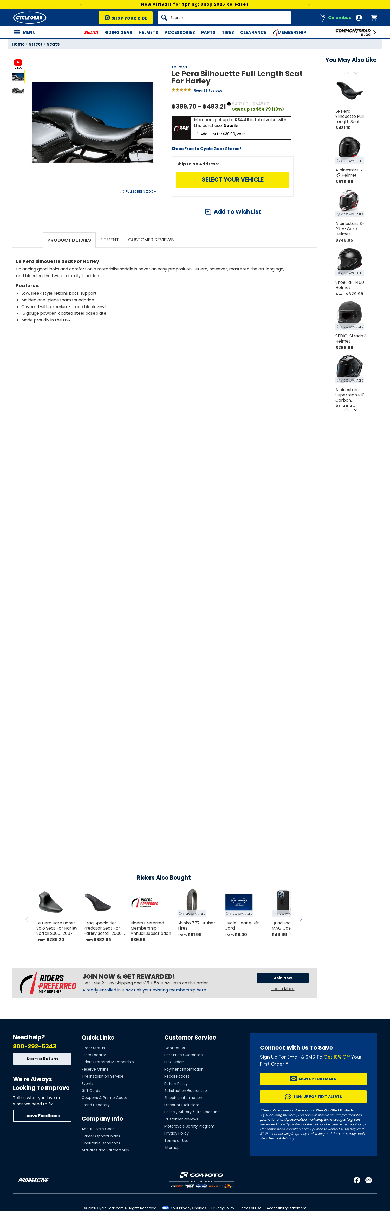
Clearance (253, 32)
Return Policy (176, 1110)
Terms (273, 1165)
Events (88, 1110)
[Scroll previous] (346, 73)
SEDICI (91, 32)
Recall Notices (177, 1103)
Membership (289, 32)
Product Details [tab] (69, 267)
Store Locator (94, 1082)
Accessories (180, 32)
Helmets (148, 32)
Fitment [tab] (109, 267)
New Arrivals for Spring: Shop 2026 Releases (195, 4)
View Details (92, 247)
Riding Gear (118, 32)
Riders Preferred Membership (108, 1089)
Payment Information (184, 1096)
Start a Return (42, 1086)
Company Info (102, 1146)
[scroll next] (300, 947)
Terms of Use (176, 1167)
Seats (53, 44)
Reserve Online (95, 1096)
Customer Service (190, 1065)
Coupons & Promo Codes (105, 1125)
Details (231, 125)
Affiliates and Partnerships (105, 1177)
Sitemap (172, 1174)
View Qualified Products (334, 1137)
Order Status (93, 1075)
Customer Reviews (181, 1146)
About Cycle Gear (98, 1156)
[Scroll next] (355, 73)
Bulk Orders (174, 1089)
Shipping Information (183, 1125)
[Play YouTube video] (153, 400)
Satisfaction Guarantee (185, 1117)
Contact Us (174, 1075)
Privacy (288, 1165)
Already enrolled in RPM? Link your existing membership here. (144, 1017)
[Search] (224, 17)
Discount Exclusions (182, 1132)
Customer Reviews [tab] (151, 267)
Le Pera (179, 67)
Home (18, 44)
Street (36, 44)
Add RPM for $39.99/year (222, 134)
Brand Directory (96, 1132)
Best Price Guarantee (183, 1082)
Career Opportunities (101, 1163)
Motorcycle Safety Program (189, 1153)
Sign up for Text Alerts (317, 1123)
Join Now (283, 1005)
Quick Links (98, 1065)
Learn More (283, 1016)
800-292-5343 (34, 1074)
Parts (208, 32)
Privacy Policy (176, 1160)
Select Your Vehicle (233, 180)
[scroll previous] (27, 947)
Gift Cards (91, 1117)
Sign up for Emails (317, 1106)
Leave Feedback (42, 1143)
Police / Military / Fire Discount (191, 1139)
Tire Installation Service (103, 1103)
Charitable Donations (101, 1170)
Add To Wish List (237, 212)
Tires (228, 32)
